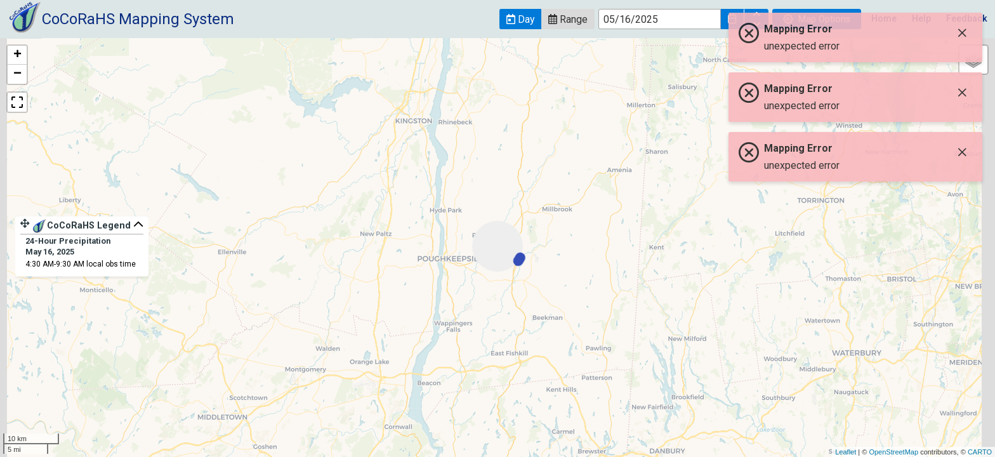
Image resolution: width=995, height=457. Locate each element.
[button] (520, 19)
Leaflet (845, 452)
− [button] (17, 74)
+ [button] (17, 55)
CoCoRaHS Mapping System (138, 19)
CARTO (980, 452)
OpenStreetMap (893, 452)
